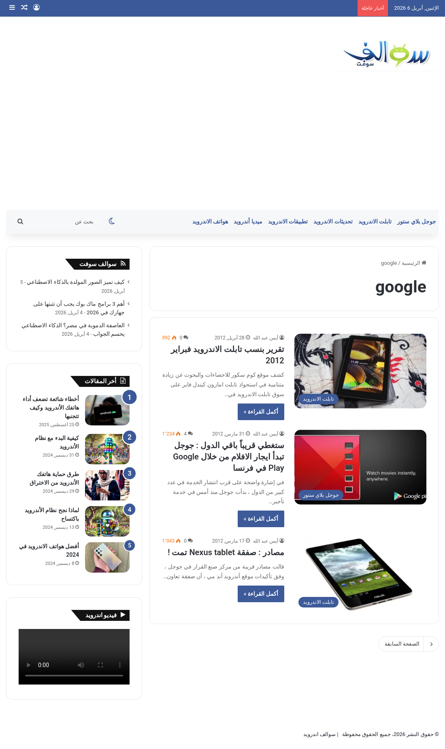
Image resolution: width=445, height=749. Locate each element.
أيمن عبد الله (265, 338)
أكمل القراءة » (261, 411)
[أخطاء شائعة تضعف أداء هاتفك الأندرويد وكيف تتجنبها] (107, 410)
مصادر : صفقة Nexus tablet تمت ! (226, 552)
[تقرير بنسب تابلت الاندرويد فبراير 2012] (360, 371)
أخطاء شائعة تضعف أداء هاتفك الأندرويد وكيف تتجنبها (51, 407)
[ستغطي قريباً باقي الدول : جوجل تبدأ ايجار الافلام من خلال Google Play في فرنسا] (360, 467)
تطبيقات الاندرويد (288, 222)
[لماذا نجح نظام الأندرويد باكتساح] (107, 521)
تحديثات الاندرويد (333, 222)
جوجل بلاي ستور (416, 222)
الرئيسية (414, 263)
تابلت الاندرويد (375, 222)
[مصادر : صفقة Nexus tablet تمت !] (360, 574)
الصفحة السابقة (408, 644)
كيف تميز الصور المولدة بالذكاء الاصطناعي (76, 282)
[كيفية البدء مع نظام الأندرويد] (107, 449)
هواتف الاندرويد (210, 222)
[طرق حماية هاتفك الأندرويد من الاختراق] (107, 485)
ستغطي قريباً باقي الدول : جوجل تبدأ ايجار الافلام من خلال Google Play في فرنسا (228, 456)
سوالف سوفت (98, 264)
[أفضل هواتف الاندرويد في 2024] (107, 557)
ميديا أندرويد (248, 222)
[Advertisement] (222, 149)
